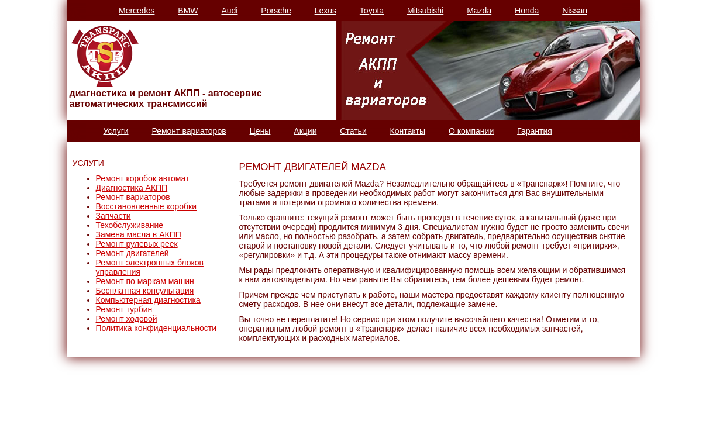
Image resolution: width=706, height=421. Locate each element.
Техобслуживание (130, 225)
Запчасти (113, 215)
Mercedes (136, 10)
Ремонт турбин (124, 309)
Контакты (407, 131)
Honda (527, 10)
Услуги (116, 131)
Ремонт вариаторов (188, 131)
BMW (188, 10)
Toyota (372, 10)
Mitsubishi (425, 10)
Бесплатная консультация (145, 290)
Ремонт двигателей (132, 253)
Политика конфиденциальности (156, 328)
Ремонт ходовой (126, 318)
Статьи (353, 131)
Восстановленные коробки (146, 206)
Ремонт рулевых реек (137, 244)
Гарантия (534, 131)
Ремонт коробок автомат (143, 178)
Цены (260, 131)
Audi (229, 10)
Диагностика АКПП (132, 187)
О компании (471, 131)
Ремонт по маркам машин (145, 281)
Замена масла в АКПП (138, 234)
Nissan (574, 10)
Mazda (479, 10)
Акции (305, 131)
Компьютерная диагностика (148, 300)
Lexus (325, 10)
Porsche (276, 10)
